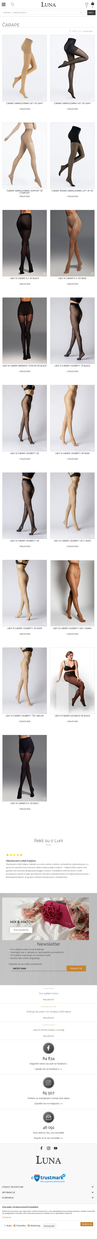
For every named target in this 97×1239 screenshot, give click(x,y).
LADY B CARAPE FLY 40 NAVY (25, 803)
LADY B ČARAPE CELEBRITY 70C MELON (25, 716)
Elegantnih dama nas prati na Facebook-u (48, 1064)
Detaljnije (6, 1217)
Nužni (9, 1226)
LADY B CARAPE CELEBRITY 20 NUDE (72, 453)
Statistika (21, 1226)
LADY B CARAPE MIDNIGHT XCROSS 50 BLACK (25, 366)
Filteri (91, 12)
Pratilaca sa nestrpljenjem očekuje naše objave (49, 1098)
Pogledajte (48, 1000)
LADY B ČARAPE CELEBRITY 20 (24, 453)
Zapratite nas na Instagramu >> (48, 1103)
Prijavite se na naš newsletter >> (48, 1138)
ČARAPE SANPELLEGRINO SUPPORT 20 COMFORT (25, 192)
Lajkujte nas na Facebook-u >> (48, 1069)
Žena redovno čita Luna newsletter (48, 1133)
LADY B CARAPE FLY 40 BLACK (24, 278)
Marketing (35, 1226)
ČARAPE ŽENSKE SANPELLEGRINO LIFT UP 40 (72, 191)
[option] (48, 866)
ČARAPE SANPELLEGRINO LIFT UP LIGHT (24, 103)
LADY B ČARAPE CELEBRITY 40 (24, 541)
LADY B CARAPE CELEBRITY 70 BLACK (72, 366)
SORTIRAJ (7, 12)
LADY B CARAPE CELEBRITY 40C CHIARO (72, 628)
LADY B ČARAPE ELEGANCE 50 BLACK (72, 716)
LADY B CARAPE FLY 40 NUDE (72, 278)
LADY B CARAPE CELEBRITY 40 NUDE (24, 628)
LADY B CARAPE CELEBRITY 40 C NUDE (72, 541)
